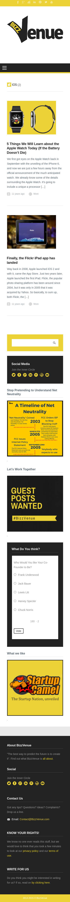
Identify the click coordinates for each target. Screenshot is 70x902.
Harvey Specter (27, 601)
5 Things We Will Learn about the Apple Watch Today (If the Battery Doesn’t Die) (33, 148)
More (36, 194)
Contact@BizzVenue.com (34, 819)
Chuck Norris (25, 609)
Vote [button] (18, 630)
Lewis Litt (23, 592)
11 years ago (18, 194)
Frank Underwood (28, 574)
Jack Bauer (24, 583)
